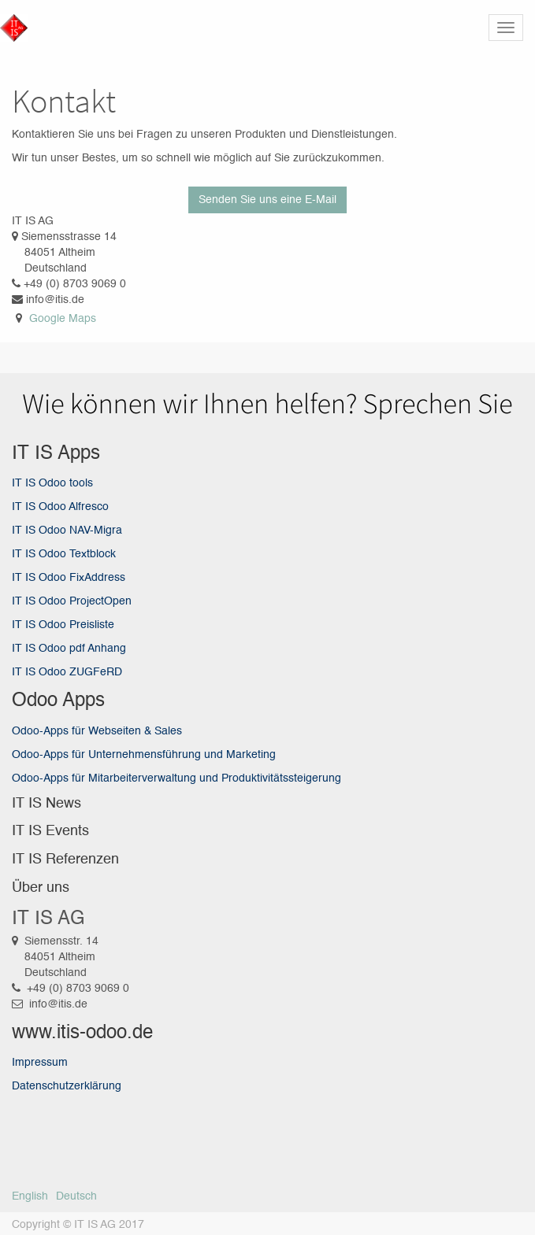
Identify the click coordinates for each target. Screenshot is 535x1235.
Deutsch (76, 1196)
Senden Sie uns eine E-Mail (267, 199)
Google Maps (62, 318)
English (30, 1196)
